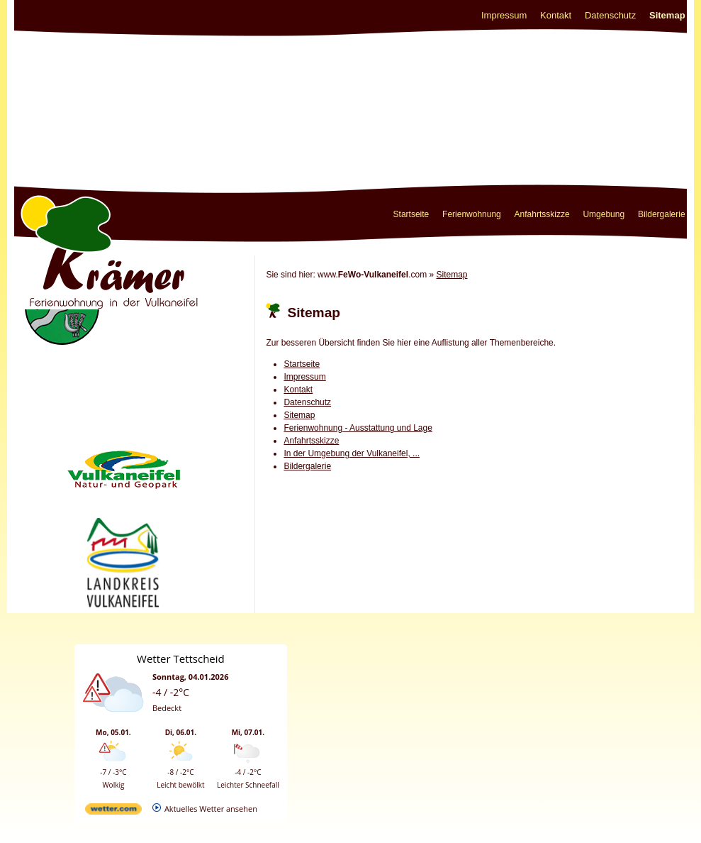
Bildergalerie (661, 214)
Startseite (411, 214)
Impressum (504, 15)
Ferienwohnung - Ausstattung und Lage (358, 428)
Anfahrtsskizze (542, 214)
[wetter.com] (113, 811)
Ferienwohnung (471, 214)
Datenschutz (610, 15)
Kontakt (555, 15)
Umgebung (603, 214)
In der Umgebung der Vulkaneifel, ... (352, 453)
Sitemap (667, 15)
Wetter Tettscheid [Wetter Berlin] (181, 658)
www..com (372, 275)
